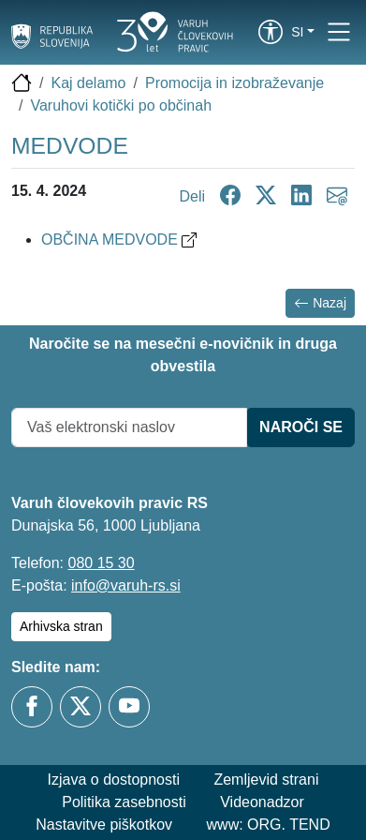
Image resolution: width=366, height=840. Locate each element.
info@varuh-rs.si (126, 585)
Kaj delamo (88, 83)
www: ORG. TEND (268, 824)
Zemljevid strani (265, 780)
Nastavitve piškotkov (104, 824)
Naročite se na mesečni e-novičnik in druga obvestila (183, 355)
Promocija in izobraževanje (234, 83)
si (297, 31)
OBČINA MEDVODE (119, 240)
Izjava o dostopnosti (114, 780)
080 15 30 (100, 563)
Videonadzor (262, 802)
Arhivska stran (61, 626)
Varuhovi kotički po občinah (121, 105)
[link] (270, 32)
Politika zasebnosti (124, 802)
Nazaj (320, 303)
